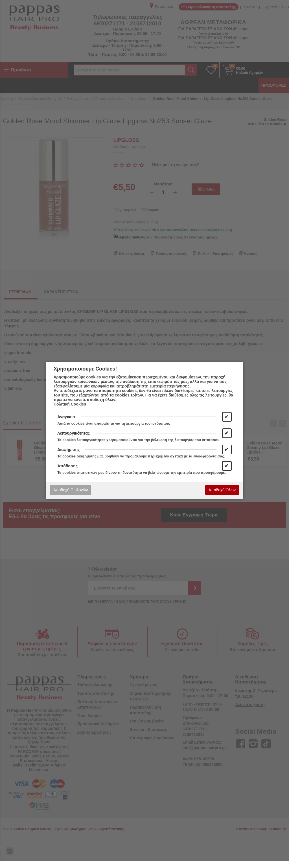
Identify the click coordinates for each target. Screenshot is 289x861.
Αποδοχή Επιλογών (70, 490)
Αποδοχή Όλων (222, 490)
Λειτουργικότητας (73, 433)
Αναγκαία (66, 417)
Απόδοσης (67, 466)
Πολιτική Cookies (70, 404)
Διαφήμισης (68, 449)
